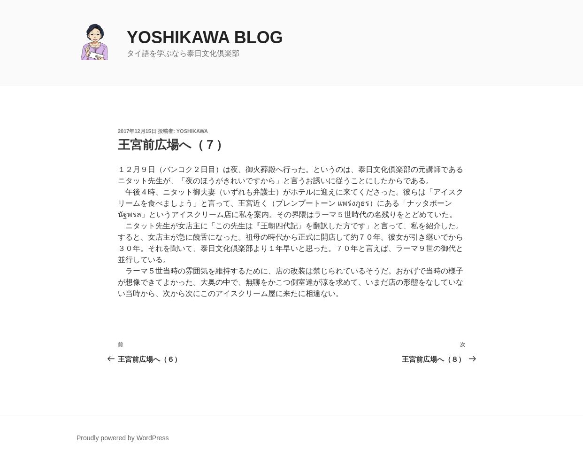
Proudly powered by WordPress (123, 438)
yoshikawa (192, 131)
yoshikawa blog (205, 37)
